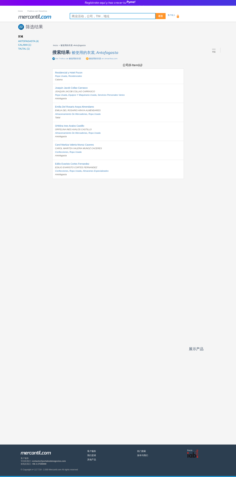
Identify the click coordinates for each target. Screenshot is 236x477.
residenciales (75, 76)
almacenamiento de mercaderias (71, 114)
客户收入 (171, 15)
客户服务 (91, 451)
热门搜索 (141, 451)
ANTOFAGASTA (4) (28, 41)
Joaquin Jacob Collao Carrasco (71, 87)
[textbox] (118, 16)
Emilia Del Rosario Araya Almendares (74, 106)
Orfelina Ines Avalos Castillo (69, 125)
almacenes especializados (96, 171)
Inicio (20, 11)
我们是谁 (91, 455)
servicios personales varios (111, 95)
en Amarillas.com (103, 58)
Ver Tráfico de (68, 58)
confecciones (61, 152)
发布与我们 (142, 455)
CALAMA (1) (24, 45)
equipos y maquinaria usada (82, 95)
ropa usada (61, 76)
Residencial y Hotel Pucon (68, 72)
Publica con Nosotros (37, 11)
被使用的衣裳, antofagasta (95, 52)
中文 (214, 52)
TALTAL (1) (24, 48)
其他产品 (91, 459)
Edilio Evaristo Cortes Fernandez (72, 163)
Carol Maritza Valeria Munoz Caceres (74, 144)
